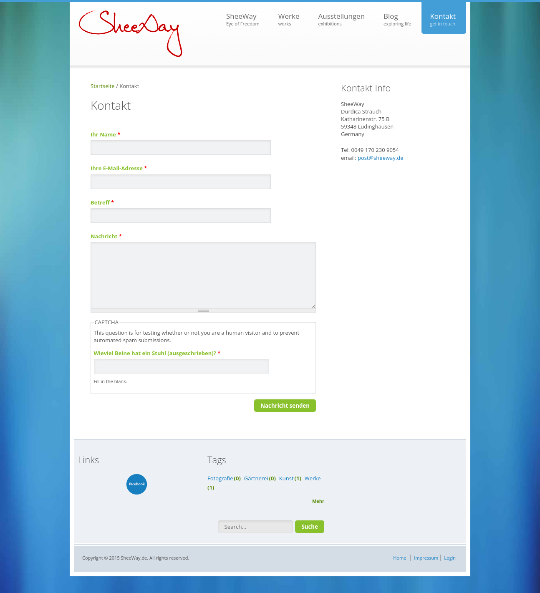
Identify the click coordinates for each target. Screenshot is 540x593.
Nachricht (106, 236)
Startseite (103, 86)
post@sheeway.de (381, 157)
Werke (289, 19)
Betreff (102, 202)
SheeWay (243, 19)
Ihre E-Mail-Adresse (119, 168)
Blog (397, 19)
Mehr (318, 501)
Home (399, 558)
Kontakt (443, 19)
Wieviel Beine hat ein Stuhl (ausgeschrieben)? (157, 353)
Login (450, 558)
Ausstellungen (341, 19)
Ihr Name (105, 134)
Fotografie (220, 478)
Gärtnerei (256, 478)
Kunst (286, 478)
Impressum (426, 558)
